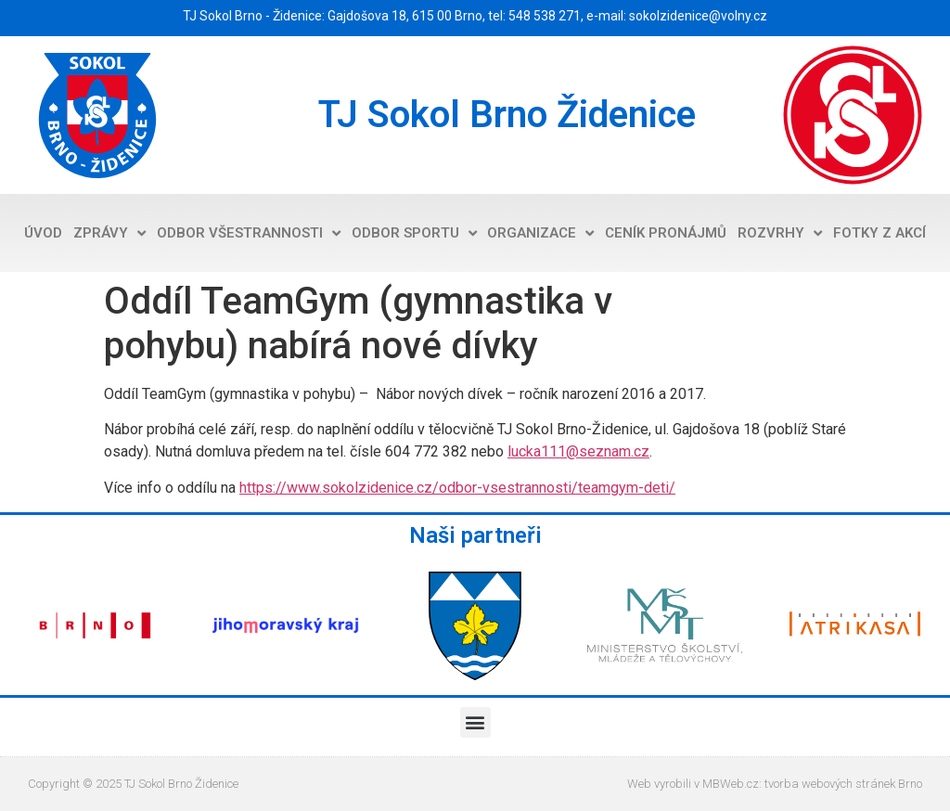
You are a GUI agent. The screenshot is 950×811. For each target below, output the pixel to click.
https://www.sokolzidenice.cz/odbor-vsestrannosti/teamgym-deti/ (457, 487)
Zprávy (109, 233)
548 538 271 (544, 15)
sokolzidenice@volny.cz (698, 15)
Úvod (43, 233)
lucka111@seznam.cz (578, 451)
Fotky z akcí (879, 233)
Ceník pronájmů (665, 233)
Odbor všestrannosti (248, 233)
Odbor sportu (414, 233)
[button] (475, 722)
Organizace (540, 233)
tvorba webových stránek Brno (843, 784)
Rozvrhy (780, 233)
